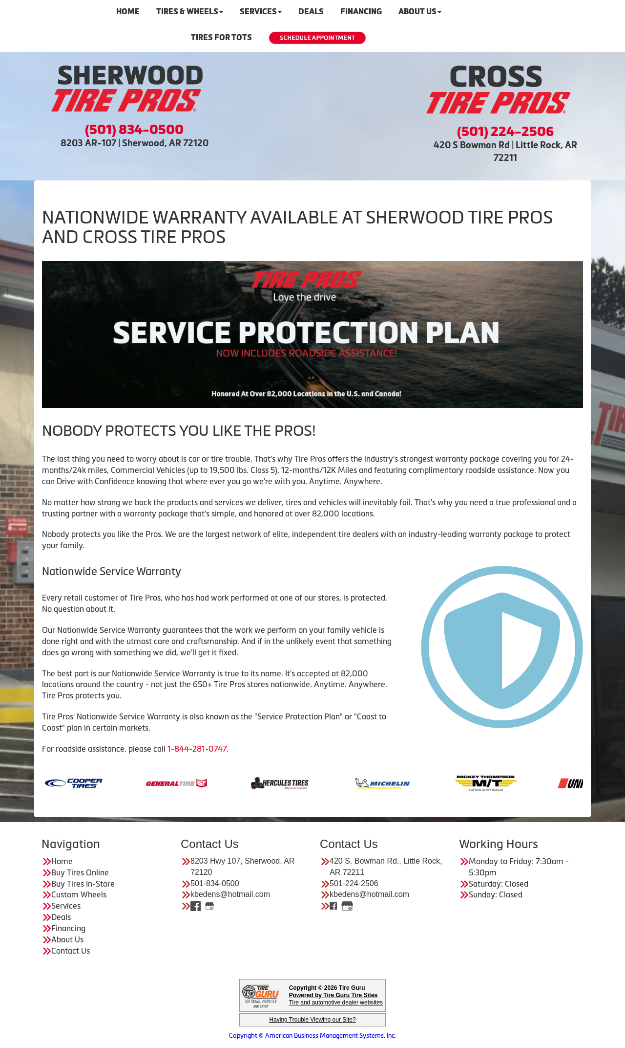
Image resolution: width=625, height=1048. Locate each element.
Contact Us (70, 950)
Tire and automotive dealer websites (336, 999)
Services (66, 905)
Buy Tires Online (80, 872)
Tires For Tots (221, 37)
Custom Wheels (78, 894)
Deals (61, 917)
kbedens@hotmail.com (230, 894)
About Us (67, 939)
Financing (68, 928)
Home (62, 861)
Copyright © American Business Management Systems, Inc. (312, 1035)
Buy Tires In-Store (83, 883)
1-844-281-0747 (197, 748)
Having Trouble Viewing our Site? (312, 1019)
